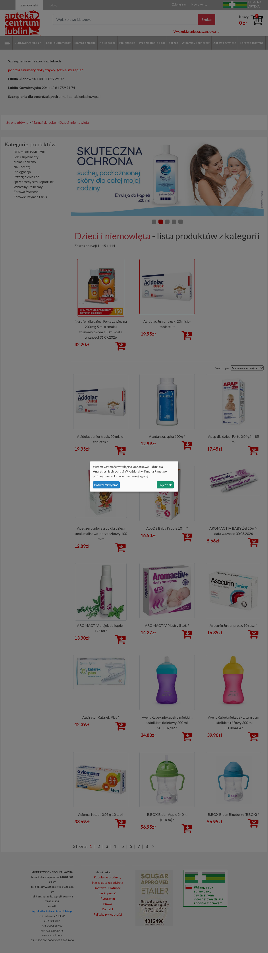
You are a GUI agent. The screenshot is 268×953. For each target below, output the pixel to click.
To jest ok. (165, 485)
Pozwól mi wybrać (106, 485)
